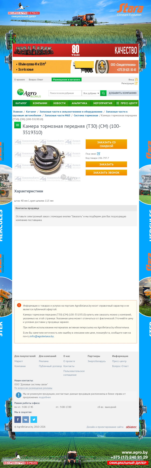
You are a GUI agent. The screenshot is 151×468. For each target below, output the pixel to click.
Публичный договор (50, 366)
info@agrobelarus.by (42, 336)
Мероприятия (102, 103)
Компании (40, 103)
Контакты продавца (27, 208)
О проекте (19, 79)
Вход (131, 79)
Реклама (43, 361)
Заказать (106, 164)
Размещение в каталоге (66, 79)
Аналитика (79, 103)
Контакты (68, 366)
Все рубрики (91, 93)
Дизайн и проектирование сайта (104, 426)
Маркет (18, 361)
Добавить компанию (123, 93)
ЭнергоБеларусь (97, 361)
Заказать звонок (106, 172)
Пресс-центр (129, 103)
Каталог (21, 103)
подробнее (45, 397)
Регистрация (128, 83)
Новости (59, 103)
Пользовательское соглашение (74, 372)
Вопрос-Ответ (36, 79)
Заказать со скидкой (106, 144)
